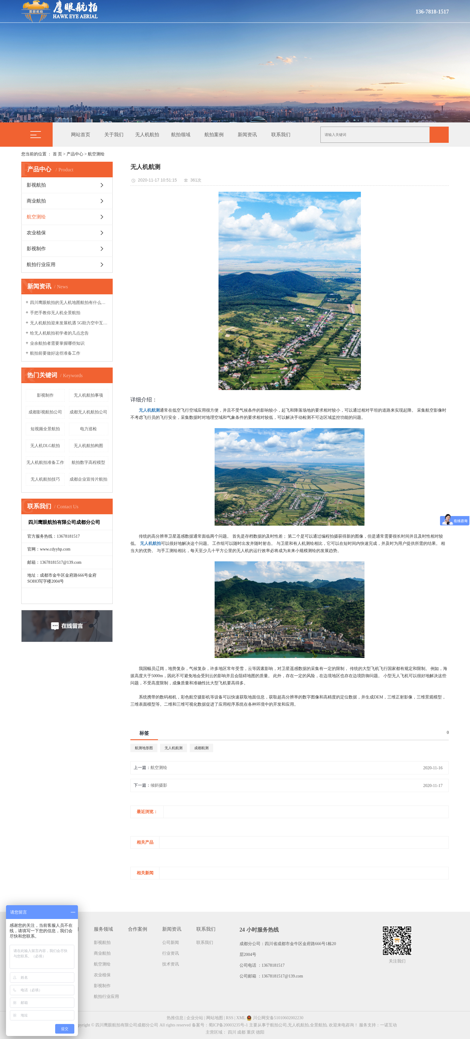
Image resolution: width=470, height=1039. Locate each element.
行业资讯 (170, 953)
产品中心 (75, 154)
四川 (232, 1032)
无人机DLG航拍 (45, 445)
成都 (241, 1032)
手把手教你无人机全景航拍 (55, 313)
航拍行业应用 (41, 264)
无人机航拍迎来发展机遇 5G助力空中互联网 (69, 323)
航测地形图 (144, 748)
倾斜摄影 (158, 785)
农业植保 (36, 232)
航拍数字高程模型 (88, 462)
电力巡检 (88, 429)
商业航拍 (36, 200)
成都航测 (201, 748)
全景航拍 (318, 1025)
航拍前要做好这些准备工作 (55, 353)
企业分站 (194, 1018)
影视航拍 (36, 185)
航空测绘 (96, 154)
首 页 (57, 154)
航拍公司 (278, 1025)
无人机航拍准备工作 (45, 462)
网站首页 (80, 134)
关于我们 (113, 134)
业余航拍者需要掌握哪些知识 (57, 343)
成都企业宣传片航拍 (88, 479)
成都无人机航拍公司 (88, 412)
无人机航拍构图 (88, 445)
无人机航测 (174, 748)
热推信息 (175, 1018)
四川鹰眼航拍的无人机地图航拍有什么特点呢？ (69, 302)
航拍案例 (214, 134)
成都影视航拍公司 (45, 412)
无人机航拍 (147, 134)
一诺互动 (388, 1025)
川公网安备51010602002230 (274, 1018)
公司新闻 (170, 942)
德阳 (260, 1032)
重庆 (251, 1032)
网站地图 (214, 1018)
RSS (230, 1018)
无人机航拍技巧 (45, 479)
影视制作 (36, 248)
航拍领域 (180, 134)
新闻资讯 (247, 134)
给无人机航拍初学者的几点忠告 (59, 333)
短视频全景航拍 (45, 429)
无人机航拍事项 (88, 395)
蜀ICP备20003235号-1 (228, 1025)
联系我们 (280, 134)
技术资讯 (170, 964)
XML (240, 1018)
